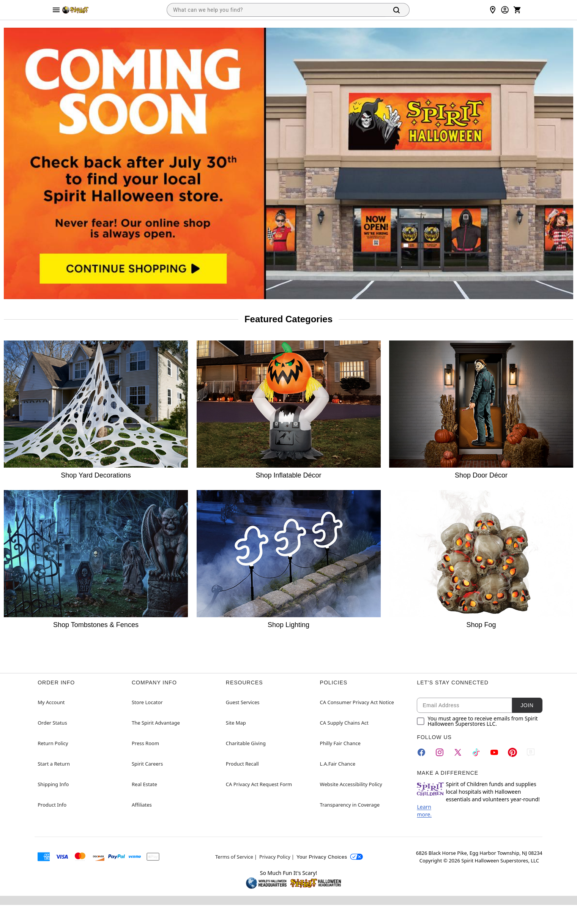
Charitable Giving (246, 743)
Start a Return (54, 763)
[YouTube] (494, 752)
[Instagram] (439, 752)
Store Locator (147, 702)
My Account (51, 702)
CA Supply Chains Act (344, 722)
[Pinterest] (512, 752)
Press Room (145, 743)
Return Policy (53, 743)
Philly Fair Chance (340, 743)
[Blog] (530, 752)
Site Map (236, 722)
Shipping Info (53, 784)
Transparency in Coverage (350, 804)
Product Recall (242, 763)
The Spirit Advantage (156, 722)
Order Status (52, 722)
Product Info (52, 804)
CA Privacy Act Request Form (259, 784)
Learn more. (424, 810)
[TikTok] (476, 752)
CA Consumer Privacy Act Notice (357, 702)
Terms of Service (234, 856)
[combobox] (276, 10)
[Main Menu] (56, 10)
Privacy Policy (274, 856)
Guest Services (243, 702)
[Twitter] (457, 752)
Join (526, 705)
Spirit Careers (147, 763)
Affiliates (142, 804)
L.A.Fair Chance (337, 763)
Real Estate (144, 784)
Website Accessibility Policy (351, 784)
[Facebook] (421, 752)
